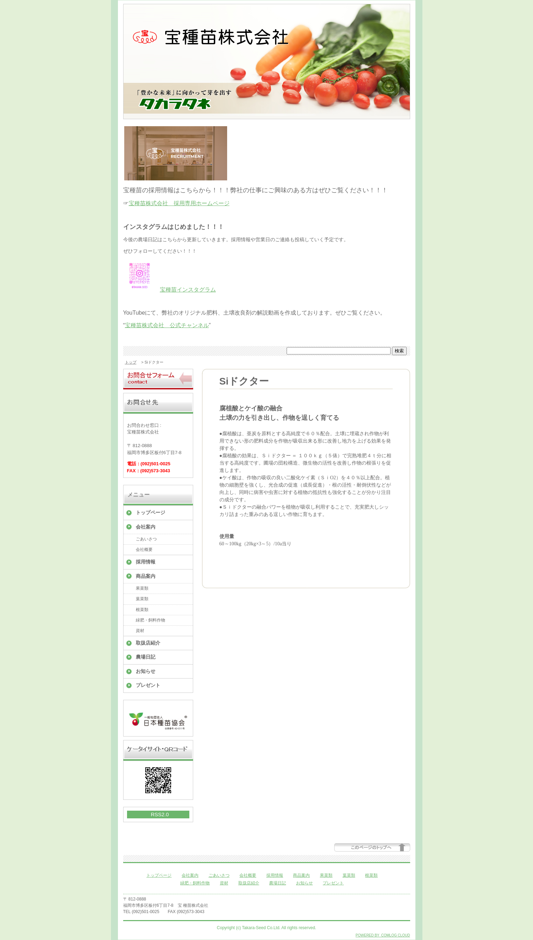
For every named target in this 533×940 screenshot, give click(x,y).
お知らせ (145, 671)
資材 (140, 630)
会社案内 (145, 527)
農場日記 (145, 657)
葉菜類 (142, 598)
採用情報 (145, 562)
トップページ (150, 512)
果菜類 (142, 588)
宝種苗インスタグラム (188, 290)
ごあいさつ (146, 539)
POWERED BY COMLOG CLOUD (383, 935)
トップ (130, 362)
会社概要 (144, 549)
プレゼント (148, 685)
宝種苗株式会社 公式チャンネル (167, 325)
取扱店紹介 (148, 643)
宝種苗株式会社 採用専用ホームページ (179, 203)
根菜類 (142, 609)
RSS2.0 (160, 814)
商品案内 (145, 576)
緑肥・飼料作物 (150, 620)
